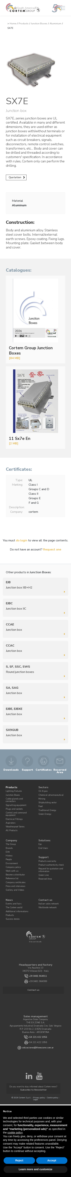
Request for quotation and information (50, 870)
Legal (35, 1099)
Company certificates (15, 882)
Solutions (44, 840)
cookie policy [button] (14, 1132)
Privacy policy (39, 1097)
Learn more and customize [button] (35, 1169)
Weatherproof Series (15, 826)
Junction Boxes (39, 23)
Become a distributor (15, 874)
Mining (41, 798)
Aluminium (55, 23)
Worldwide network (47, 907)
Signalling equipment (16, 805)
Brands (9, 848)
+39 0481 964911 (38, 976)
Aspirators (10, 823)
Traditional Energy (47, 810)
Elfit (8, 852)
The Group (11, 844)
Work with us (12, 871)
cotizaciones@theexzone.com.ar (38, 1047)
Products (24, 23)
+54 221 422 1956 (37, 1037)
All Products (11, 830)
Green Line (43, 875)
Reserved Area (45, 878)
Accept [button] (51, 1160)
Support (43, 857)
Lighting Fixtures (14, 791)
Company (11, 840)
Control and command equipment (16, 814)
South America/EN (26, 8)
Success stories (13, 919)
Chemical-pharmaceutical (51, 795)
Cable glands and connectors (14, 800)
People (9, 859)
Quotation (15, 177)
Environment (12, 863)
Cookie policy (52, 1097)
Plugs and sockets (14, 809)
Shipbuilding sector (47, 802)
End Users (43, 848)
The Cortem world (14, 907)
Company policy (13, 867)
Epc (40, 844)
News (9, 900)
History (9, 855)
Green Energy (44, 814)
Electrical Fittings (14, 819)
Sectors (43, 787)
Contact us (45, 900)
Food (40, 806)
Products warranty (47, 861)
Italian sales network (48, 903)
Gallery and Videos (15, 890)
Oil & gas (43, 791)
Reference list (12, 878)
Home (13, 23)
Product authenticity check (51, 865)
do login (21, 540)
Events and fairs (13, 903)
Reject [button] (19, 1160)
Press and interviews (15, 886)
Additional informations (17, 911)
